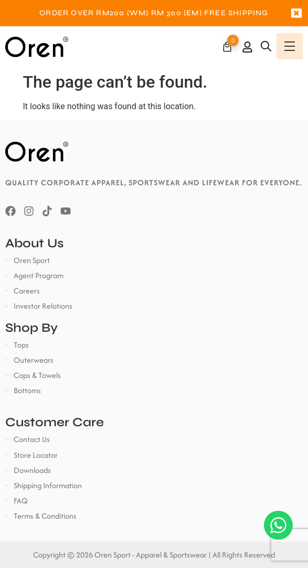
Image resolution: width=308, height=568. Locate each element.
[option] (154, 13)
